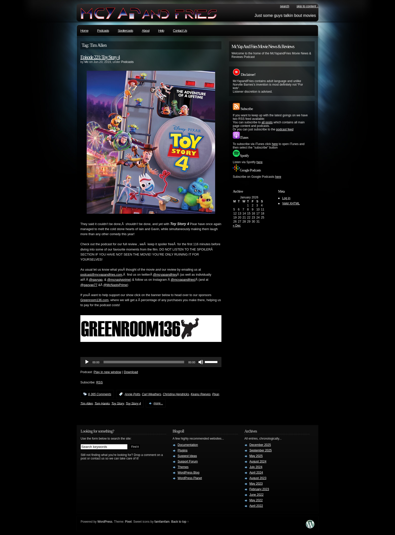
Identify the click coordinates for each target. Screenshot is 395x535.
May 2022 (256, 500)
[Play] (86, 362)
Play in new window (107, 372)
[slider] (144, 362)
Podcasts (103, 30)
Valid (291, 203)
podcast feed (284, 129)
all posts (267, 122)
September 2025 (260, 450)
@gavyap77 (88, 285)
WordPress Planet (190, 478)
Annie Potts (132, 394)
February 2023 (259, 489)
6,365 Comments (99, 394)
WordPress (104, 521)
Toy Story (117, 403)
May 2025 (256, 456)
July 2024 (255, 467)
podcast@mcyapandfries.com (101, 274)
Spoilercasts (125, 30)
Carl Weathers (151, 394)
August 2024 (257, 461)
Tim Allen (86, 403)
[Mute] (200, 362)
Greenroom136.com (94, 300)
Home (84, 30)
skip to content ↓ (307, 6)
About (145, 30)
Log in (286, 198)
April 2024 (256, 472)
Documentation (188, 445)
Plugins (182, 450)
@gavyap (95, 279)
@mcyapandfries (165, 274)
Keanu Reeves (201, 394)
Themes (183, 467)
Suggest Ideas (187, 456)
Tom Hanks (102, 403)
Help (161, 30)
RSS (99, 382)
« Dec (237, 225)
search (284, 6)
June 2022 (256, 494)
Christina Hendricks (176, 394)
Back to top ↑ (180, 521)
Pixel (128, 521)
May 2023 (256, 483)
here (275, 144)
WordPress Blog (188, 472)
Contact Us (180, 30)
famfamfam (162, 521)
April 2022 (256, 506)
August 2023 (257, 478)
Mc (86, 62)
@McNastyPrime (115, 285)
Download (131, 372)
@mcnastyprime (118, 279)
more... (158, 403)
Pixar (215, 394)
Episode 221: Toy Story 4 (100, 57)
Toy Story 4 (133, 403)
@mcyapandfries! (183, 279)
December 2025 (260, 445)
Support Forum (188, 461)
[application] (150, 362)
